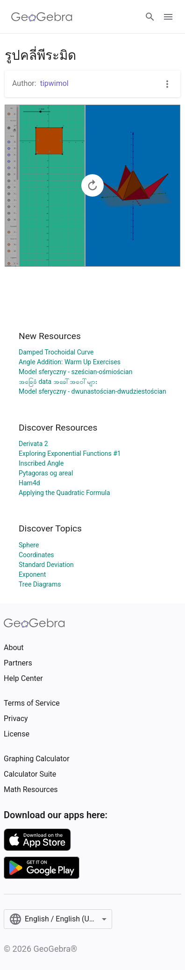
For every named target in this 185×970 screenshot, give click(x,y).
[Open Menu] (168, 16)
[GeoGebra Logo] (41, 16)
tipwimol (54, 83)
